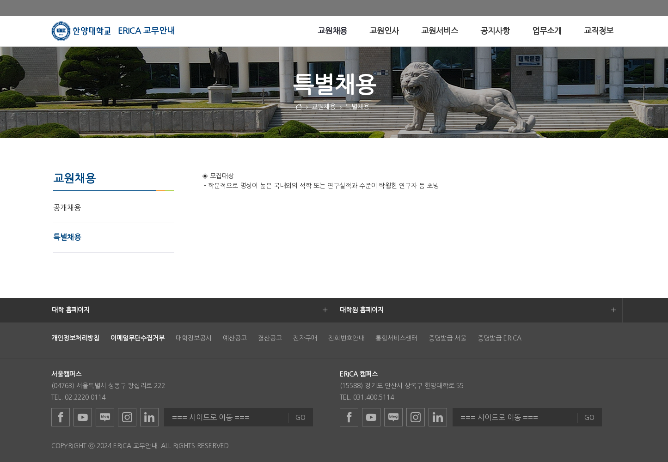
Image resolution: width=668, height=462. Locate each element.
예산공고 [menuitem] (235, 338)
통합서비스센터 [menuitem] (396, 338)
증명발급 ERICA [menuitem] (499, 338)
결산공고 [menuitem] (270, 338)
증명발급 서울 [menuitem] (447, 338)
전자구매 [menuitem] (305, 338)
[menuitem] (332, 31)
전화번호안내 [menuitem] (346, 338)
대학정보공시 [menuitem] (194, 338)
